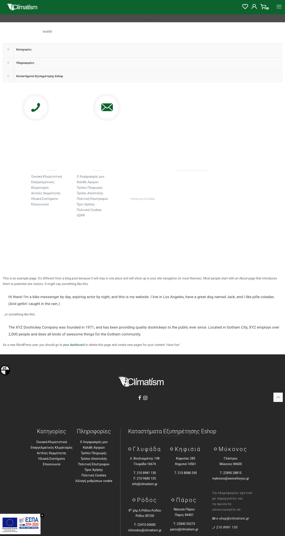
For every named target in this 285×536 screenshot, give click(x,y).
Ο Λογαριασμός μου (94, 442)
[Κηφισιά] (172, 449)
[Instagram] (145, 398)
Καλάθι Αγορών (94, 447)
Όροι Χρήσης (94, 470)
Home (129, 19)
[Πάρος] (173, 500)
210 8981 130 (227, 527)
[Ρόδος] (134, 500)
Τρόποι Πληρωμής (94, 453)
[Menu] (279, 6)
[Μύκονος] (216, 449)
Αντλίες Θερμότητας (51, 453)
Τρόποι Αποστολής (94, 458)
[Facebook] (139, 398)
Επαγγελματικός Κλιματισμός (52, 447)
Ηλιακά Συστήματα (51, 458)
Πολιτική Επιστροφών (94, 464)
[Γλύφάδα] (130, 449)
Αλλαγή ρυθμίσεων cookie (93, 481)
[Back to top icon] (278, 397)
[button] (142, 49)
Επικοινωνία (51, 464)
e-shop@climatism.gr (232, 518)
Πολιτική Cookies (93, 475)
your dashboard (74, 345)
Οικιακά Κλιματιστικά (51, 442)
